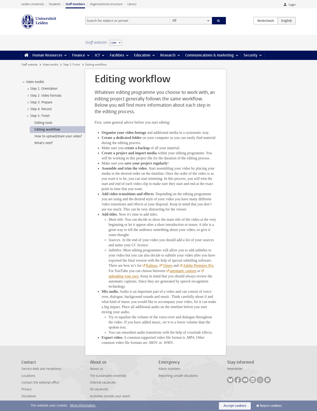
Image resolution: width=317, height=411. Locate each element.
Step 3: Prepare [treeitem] (39, 102)
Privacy (26, 389)
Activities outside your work (110, 396)
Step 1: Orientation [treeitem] (41, 88)
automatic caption (183, 271)
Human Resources (47, 55)
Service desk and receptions (41, 369)
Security (250, 55)
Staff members (75, 4)
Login (292, 5)
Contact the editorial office (40, 382)
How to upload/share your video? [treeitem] (58, 136)
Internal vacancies (103, 382)
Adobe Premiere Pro (198, 265)
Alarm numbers (169, 369)
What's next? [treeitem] (43, 143)
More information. (83, 405)
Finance (78, 55)
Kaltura (151, 265)
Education (142, 55)
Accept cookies (235, 406)
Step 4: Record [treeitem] (39, 109)
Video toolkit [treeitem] (33, 82)
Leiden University (32, 4)
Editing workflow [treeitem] (47, 129)
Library (131, 4)
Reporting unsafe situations (178, 376)
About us (96, 369)
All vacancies (99, 389)
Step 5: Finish (71, 64)
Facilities (117, 55)
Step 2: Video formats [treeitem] (43, 95)
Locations (28, 376)
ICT (97, 55)
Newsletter (235, 369)
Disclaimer (28, 396)
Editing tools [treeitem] (43, 123)
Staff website (29, 64)
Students (55, 4)
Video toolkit (50, 64)
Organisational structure (106, 4)
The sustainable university (108, 376)
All (174, 20)
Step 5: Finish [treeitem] (38, 116)
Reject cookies (271, 406)
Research (167, 55)
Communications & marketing (209, 55)
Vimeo (167, 265)
